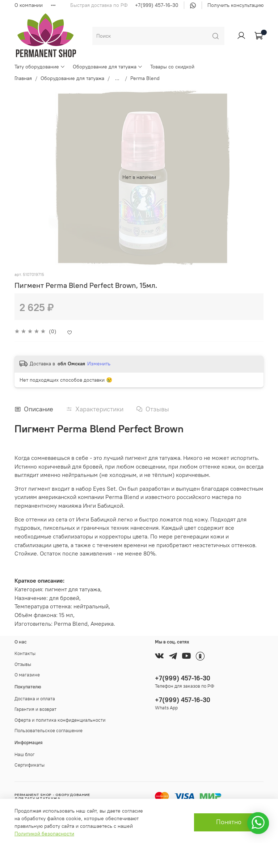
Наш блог (24, 754)
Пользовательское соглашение (48, 730)
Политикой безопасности (44, 833)
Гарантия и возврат (35, 709)
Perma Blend (145, 78)
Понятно (228, 822)
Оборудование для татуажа (108, 66)
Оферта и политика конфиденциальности (60, 720)
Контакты (24, 653)
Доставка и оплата (34, 698)
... (117, 78)
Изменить (98, 363)
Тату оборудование (39, 66)
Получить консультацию (235, 5)
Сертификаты (29, 765)
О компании (28, 5)
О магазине (27, 675)
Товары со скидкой (172, 66)
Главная (23, 78)
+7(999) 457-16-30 (156, 5)
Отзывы (22, 664)
